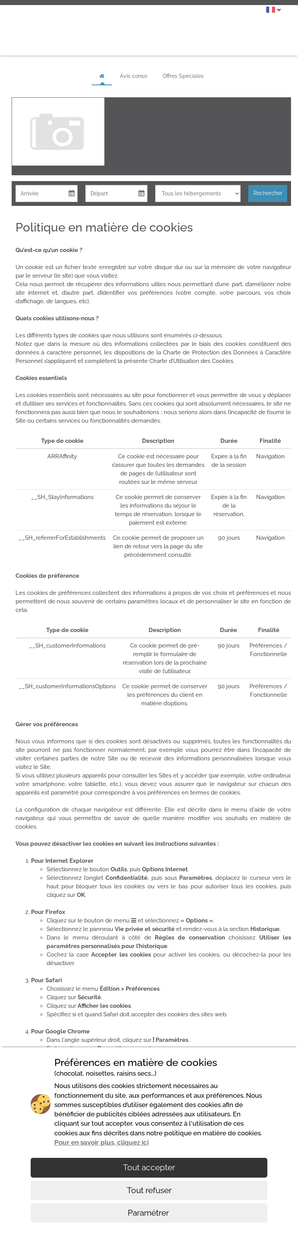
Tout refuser (149, 1190)
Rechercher (267, 193)
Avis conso (133, 76)
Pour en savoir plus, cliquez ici (101, 1142)
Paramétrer (149, 1213)
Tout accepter (149, 1167)
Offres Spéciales (183, 76)
